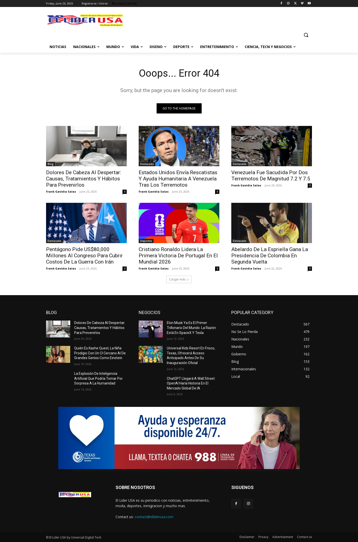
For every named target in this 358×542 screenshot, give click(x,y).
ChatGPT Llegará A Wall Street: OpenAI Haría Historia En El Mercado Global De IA (191, 383)
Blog (51, 164)
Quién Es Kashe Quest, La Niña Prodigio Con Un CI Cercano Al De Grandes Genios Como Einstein (100, 353)
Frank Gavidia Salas (61, 191)
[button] (306, 35)
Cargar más (179, 279)
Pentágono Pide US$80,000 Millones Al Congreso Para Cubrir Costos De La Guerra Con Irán (84, 255)
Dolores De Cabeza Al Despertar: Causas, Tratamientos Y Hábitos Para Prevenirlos (83, 178)
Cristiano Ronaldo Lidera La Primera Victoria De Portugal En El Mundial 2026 (178, 255)
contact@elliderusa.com (154, 516)
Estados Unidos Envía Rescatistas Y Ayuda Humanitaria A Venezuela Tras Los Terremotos (178, 178)
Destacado (147, 164)
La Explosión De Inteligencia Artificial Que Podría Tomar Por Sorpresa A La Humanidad (98, 378)
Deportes (146, 241)
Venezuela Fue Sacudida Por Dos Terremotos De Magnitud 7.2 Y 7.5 (270, 175)
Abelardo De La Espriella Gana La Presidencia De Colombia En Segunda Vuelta (269, 255)
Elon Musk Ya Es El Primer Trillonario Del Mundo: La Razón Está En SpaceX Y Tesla (191, 327)
